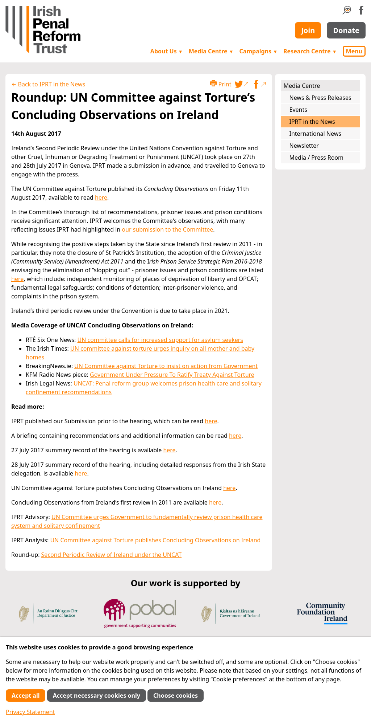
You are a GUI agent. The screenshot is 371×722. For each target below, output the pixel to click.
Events (298, 110)
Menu (354, 51)
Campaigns (258, 51)
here (101, 197)
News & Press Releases (320, 98)
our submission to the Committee (167, 229)
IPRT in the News (312, 122)
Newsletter (304, 146)
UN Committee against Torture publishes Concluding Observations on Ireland (155, 540)
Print (220, 84)
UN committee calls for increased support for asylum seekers (160, 340)
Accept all (25, 695)
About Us (166, 51)
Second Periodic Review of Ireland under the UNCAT (111, 555)
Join (308, 30)
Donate (346, 30)
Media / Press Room (316, 158)
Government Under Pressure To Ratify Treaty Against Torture (172, 375)
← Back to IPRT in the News (48, 84)
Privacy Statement (30, 712)
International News (315, 134)
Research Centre (310, 51)
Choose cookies (175, 695)
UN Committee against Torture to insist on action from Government (166, 366)
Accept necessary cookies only (96, 695)
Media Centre (211, 51)
